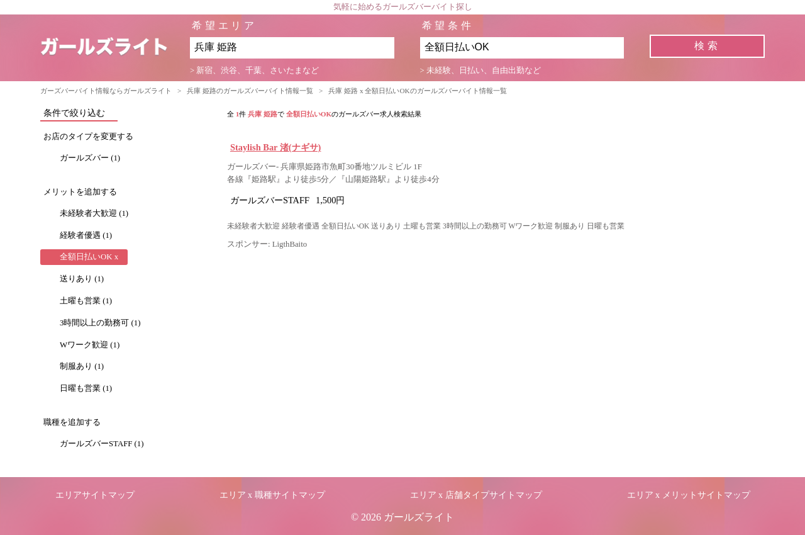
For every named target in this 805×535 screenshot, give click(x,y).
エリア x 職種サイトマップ (272, 495)
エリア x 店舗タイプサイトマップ (476, 495)
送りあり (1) (82, 278)
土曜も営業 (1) (86, 300)
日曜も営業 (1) (86, 388)
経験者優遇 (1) (86, 235)
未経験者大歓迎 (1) (94, 213)
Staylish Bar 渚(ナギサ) (275, 147)
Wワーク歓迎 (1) (89, 345)
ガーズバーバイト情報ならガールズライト (106, 90)
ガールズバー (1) (90, 158)
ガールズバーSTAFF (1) (102, 443)
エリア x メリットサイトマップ (688, 495)
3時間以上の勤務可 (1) (100, 322)
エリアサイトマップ (95, 495)
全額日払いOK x (89, 256)
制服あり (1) (82, 366)
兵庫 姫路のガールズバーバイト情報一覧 (250, 90)
